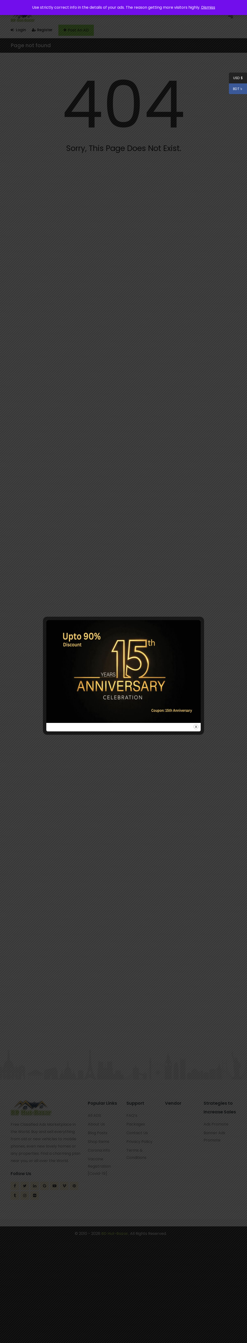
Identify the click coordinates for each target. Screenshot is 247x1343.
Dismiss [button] (208, 7)
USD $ (238, 78)
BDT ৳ (236, 89)
